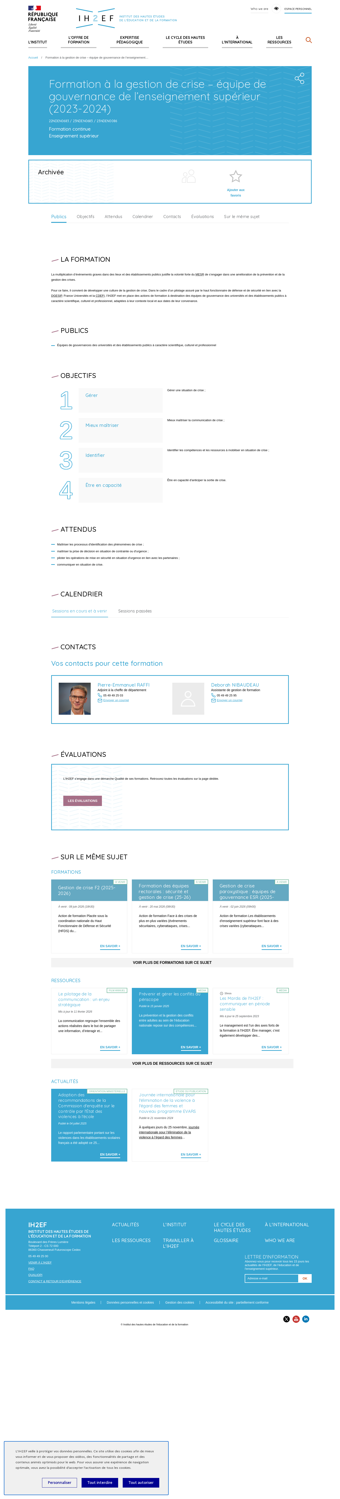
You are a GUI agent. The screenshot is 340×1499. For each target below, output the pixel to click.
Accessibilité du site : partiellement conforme (237, 1468)
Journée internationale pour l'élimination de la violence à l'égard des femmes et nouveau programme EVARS (167, 1269)
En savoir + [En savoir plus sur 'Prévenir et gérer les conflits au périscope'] (191, 1170)
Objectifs (85, 296)
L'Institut (37, 42)
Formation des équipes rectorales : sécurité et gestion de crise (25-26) (165, 971)
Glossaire (226, 1406)
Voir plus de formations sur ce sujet (172, 1042)
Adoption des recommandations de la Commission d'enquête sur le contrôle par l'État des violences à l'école (86, 1271)
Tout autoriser (141, 1482)
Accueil (33, 57)
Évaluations (202, 296)
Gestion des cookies (179, 1468)
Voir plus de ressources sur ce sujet (172, 1186)
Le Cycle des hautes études (185, 39)
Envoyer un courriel (116, 780)
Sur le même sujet (242, 296)
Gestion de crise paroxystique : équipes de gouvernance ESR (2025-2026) (248, 974)
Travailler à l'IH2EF (178, 1409)
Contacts (172, 296)
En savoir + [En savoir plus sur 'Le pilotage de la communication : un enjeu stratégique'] (110, 1170)
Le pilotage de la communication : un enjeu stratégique (84, 1122)
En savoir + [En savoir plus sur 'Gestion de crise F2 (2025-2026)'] (110, 1026)
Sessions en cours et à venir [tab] (79, 690)
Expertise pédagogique (130, 39)
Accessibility (276, 8)
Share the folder (298, 157)
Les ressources (279, 39)
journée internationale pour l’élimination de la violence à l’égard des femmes (169, 1298)
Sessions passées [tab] (135, 690)
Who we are (259, 9)
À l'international (237, 39)
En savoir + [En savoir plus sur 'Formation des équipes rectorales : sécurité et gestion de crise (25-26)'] (191, 1026)
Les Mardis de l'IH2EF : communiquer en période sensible (245, 1127)
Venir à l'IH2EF (40, 1428)
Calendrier (143, 296)
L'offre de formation (78, 39)
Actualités (125, 1390)
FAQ (31, 1434)
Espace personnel (298, 9)
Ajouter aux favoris (236, 272)
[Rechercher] (309, 41)
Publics (58, 296)
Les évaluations (82, 881)
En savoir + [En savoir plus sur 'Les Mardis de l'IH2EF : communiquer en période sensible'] (272, 1170)
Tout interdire (99, 1482)
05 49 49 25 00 (38, 1422)
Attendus (113, 296)
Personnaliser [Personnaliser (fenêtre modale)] (59, 1482)
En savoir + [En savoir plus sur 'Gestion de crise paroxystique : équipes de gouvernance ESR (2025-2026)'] (272, 1026)
